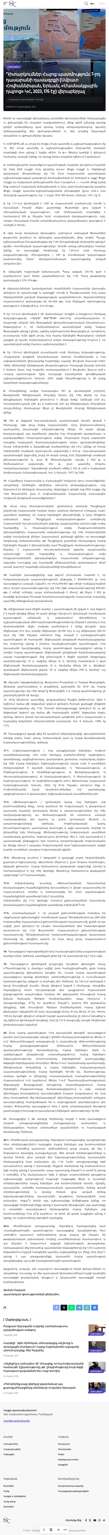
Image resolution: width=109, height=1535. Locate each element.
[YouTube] (95, 1520)
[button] (6, 3)
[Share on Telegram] (58, 1529)
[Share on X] (51, 1529)
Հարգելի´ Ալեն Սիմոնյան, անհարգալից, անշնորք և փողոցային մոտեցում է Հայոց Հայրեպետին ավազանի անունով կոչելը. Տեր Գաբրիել (41, 1346)
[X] (90, 1520)
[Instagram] (99, 1520)
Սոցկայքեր (14, 67)
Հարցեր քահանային (16, 1420)
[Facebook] (86, 1520)
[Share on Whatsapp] (71, 1307)
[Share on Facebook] (43, 1529)
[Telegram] (104, 1520)
